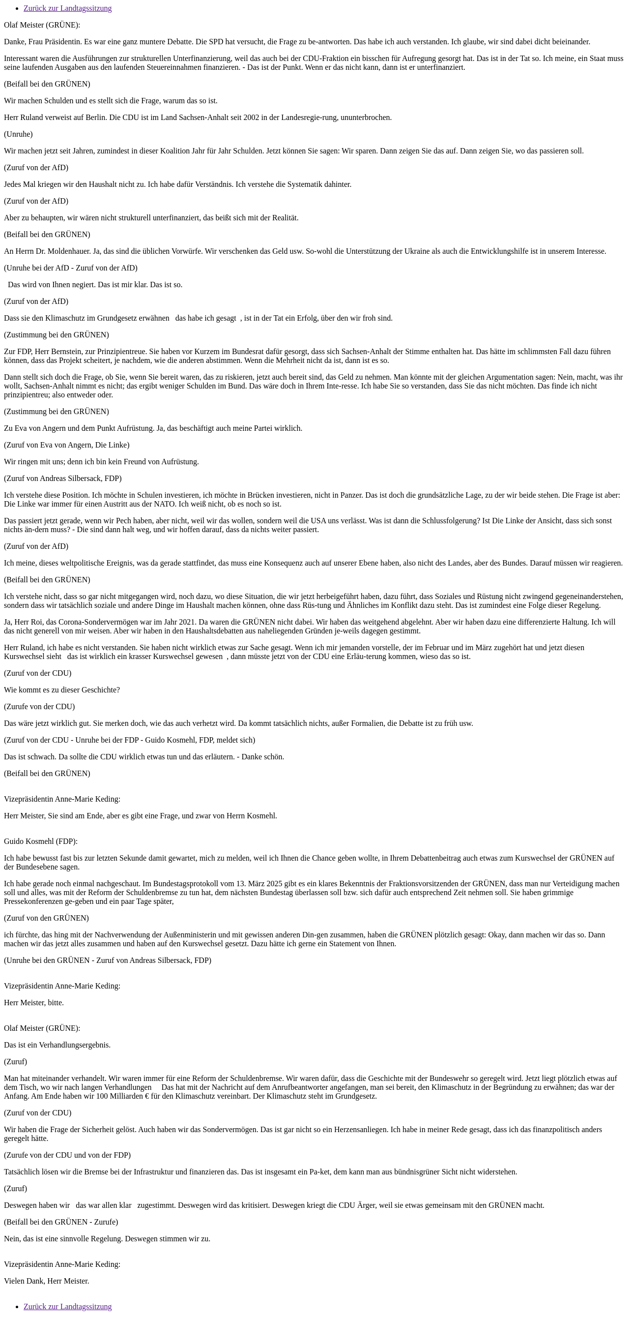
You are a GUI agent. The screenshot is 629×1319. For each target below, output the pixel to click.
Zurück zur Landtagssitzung (68, 8)
